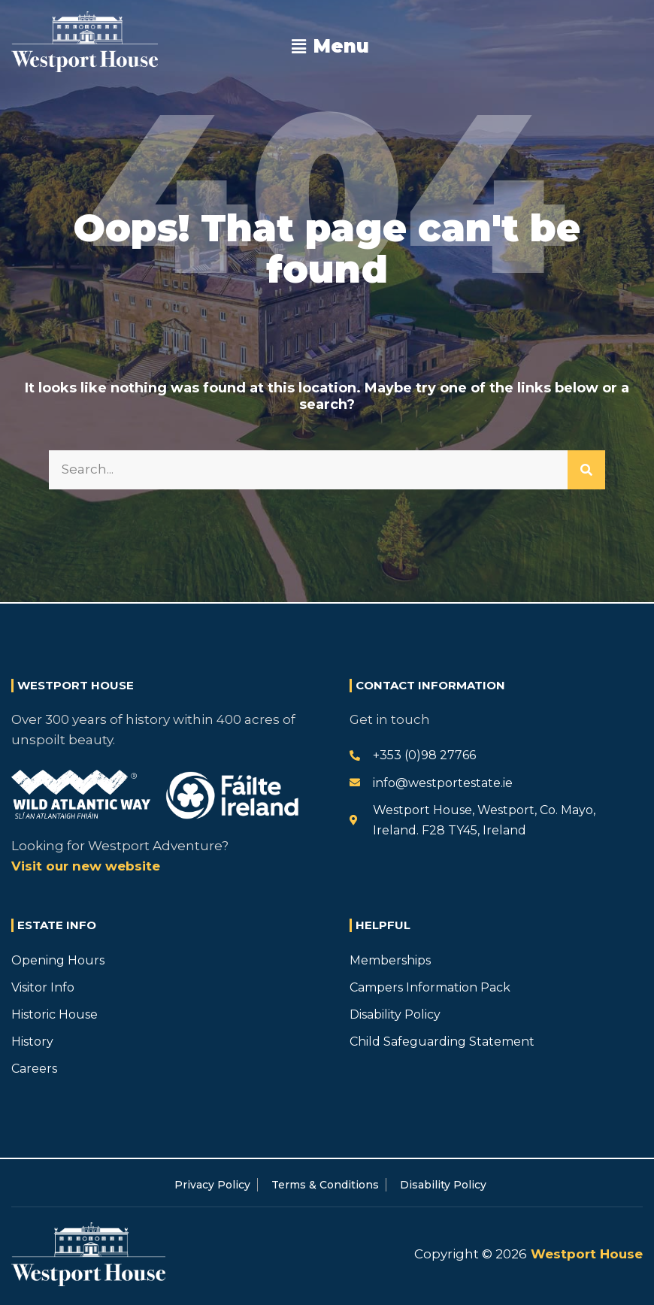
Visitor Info (42, 987)
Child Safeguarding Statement (442, 1041)
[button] (330, 46)
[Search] (586, 469)
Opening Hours (57, 960)
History (32, 1041)
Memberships (390, 960)
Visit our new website (85, 866)
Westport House (585, 1253)
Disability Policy (395, 1014)
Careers (34, 1068)
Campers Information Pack (430, 987)
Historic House (54, 1014)
